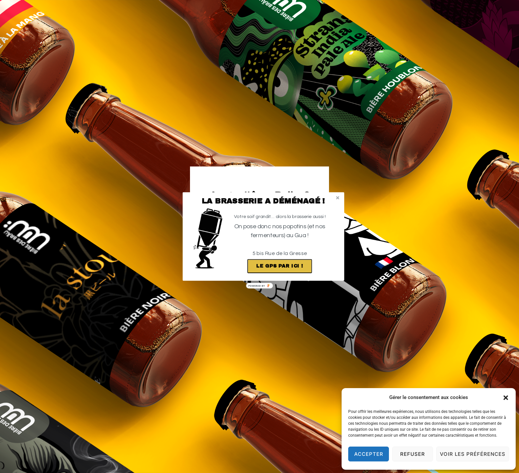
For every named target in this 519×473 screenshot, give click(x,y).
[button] (263, 201)
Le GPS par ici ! (279, 266)
